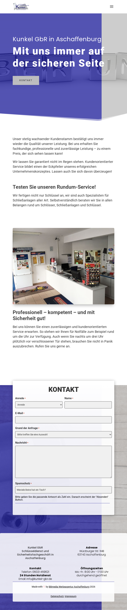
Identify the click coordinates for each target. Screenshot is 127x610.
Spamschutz (23, 483)
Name (69, 398)
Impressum (70, 596)
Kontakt (25, 80)
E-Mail (19, 413)
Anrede (20, 398)
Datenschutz (57, 596)
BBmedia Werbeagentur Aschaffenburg (69, 586)
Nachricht (21, 442)
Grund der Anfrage (27, 428)
